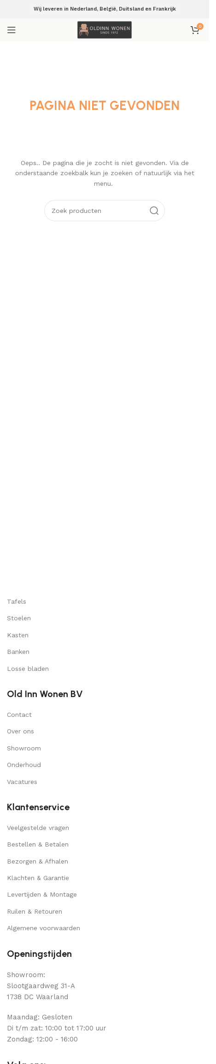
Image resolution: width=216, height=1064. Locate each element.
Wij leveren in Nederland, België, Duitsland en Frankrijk (105, 9)
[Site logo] (104, 29)
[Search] (104, 210)
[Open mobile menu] (11, 30)
